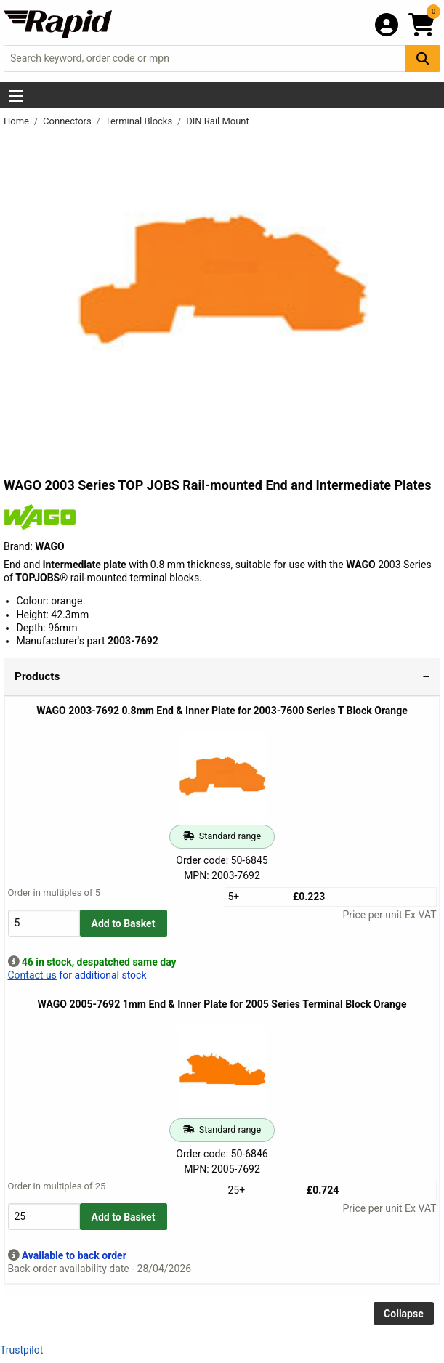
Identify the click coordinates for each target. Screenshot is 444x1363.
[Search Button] (422, 58)
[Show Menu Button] (16, 96)
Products (37, 676)
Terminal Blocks (140, 121)
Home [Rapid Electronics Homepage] (17, 121)
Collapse (404, 1313)
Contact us (32, 975)
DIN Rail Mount (217, 121)
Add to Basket (124, 923)
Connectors (68, 121)
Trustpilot (21, 1350)
